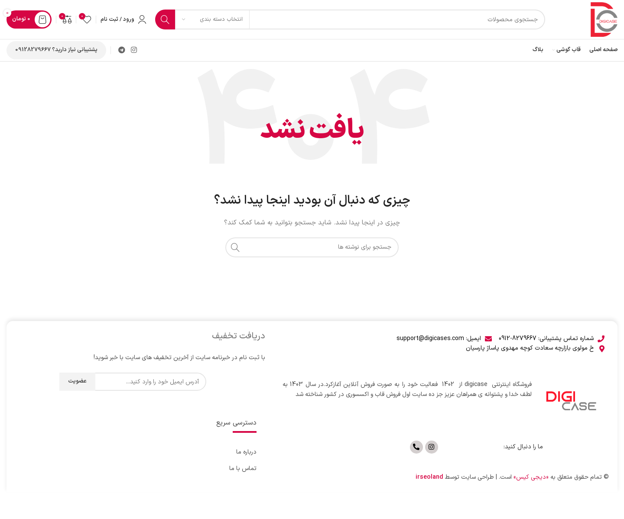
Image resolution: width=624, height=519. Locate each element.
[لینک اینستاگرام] (134, 50)
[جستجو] (350, 19)
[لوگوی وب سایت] (604, 19)
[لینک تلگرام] (121, 50)
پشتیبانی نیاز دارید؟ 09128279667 (56, 49)
